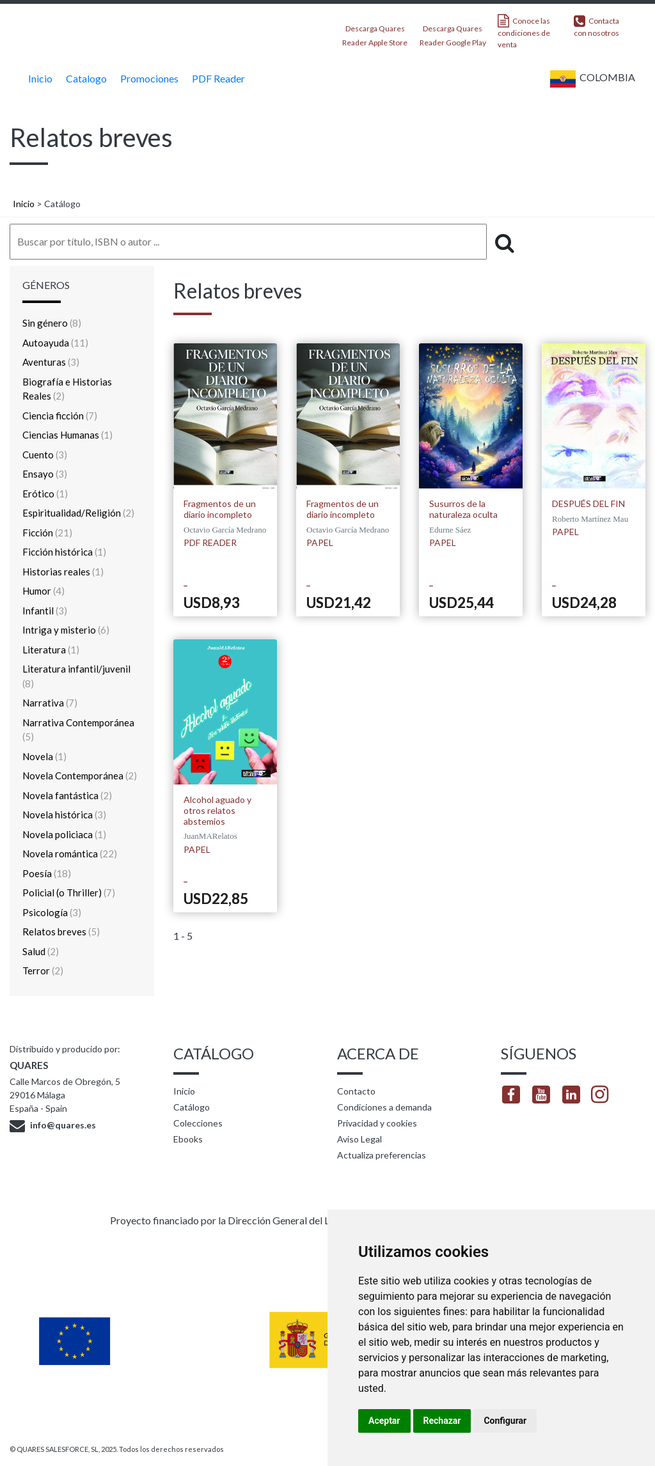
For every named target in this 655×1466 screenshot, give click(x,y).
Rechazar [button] (442, 1420)
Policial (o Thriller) (68, 892)
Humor (43, 591)
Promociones (147, 78)
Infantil (44, 610)
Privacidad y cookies (377, 1123)
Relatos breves (61, 931)
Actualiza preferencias (381, 1155)
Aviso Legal (359, 1139)
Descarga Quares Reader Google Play (453, 31)
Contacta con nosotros (596, 26)
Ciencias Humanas (67, 435)
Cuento (44, 454)
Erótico (45, 493)
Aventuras (50, 362)
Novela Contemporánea (79, 775)
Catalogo (85, 78)
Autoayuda (55, 342)
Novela (44, 756)
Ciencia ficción (59, 415)
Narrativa (49, 702)
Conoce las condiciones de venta (524, 31)
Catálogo (191, 1107)
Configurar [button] (505, 1420)
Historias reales (63, 571)
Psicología (51, 912)
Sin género (51, 323)
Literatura (50, 649)
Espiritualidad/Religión (78, 513)
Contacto (356, 1091)
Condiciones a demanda (384, 1107)
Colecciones (198, 1123)
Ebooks (188, 1139)
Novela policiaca (64, 834)
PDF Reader (217, 78)
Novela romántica (69, 853)
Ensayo (44, 474)
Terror (42, 970)
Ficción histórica (64, 552)
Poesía (46, 873)
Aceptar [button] (384, 1420)
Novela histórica (64, 814)
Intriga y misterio (65, 630)
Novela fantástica (67, 795)
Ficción (47, 532)
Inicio (38, 78)
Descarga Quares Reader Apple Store (374, 31)
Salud (40, 951)
